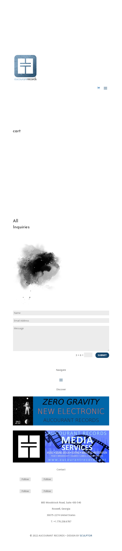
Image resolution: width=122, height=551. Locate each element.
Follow (25, 479)
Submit (102, 355)
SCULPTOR (86, 535)
